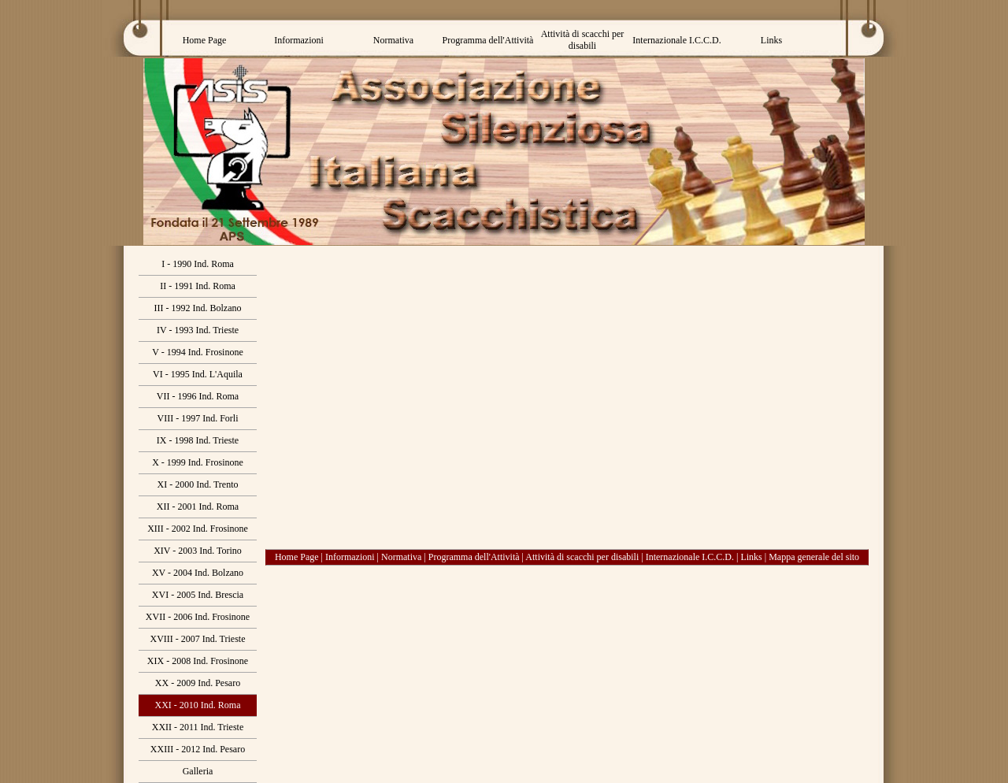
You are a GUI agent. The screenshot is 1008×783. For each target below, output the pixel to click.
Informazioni (350, 556)
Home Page (297, 556)
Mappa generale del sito (814, 556)
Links (751, 556)
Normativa (401, 556)
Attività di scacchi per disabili (582, 556)
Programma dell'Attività (474, 556)
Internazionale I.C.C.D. (690, 556)
